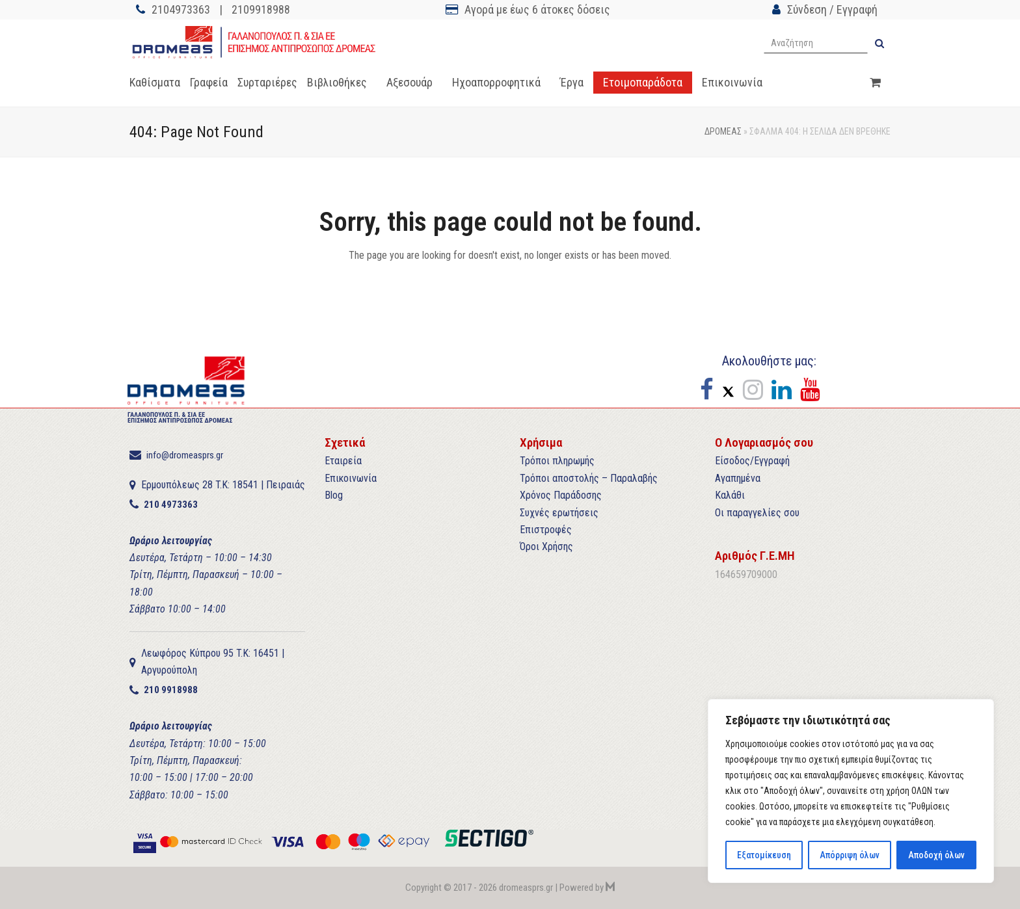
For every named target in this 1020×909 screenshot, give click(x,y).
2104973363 (181, 9)
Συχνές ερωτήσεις (559, 513)
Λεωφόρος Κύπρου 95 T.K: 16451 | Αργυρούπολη (212, 661)
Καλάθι (730, 495)
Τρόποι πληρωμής (557, 460)
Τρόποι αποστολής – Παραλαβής (589, 478)
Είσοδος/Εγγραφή (752, 460)
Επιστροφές (546, 529)
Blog (334, 495)
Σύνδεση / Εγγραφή (832, 9)
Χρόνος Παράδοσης (561, 495)
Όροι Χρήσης (546, 546)
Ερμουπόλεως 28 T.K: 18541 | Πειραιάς (223, 485)
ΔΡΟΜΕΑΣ (723, 131)
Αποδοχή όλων (936, 855)
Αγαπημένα (737, 478)
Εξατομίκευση (764, 855)
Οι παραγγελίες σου (757, 513)
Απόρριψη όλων (849, 855)
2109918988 (261, 9)
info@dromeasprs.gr (184, 455)
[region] (851, 791)
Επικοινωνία (351, 478)
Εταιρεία (343, 460)
